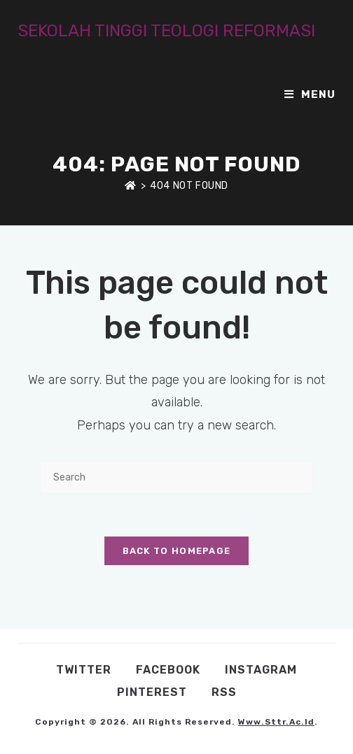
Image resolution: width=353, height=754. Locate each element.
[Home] (131, 186)
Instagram (261, 669)
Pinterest (152, 692)
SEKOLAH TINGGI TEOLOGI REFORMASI (166, 31)
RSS (224, 692)
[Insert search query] (176, 477)
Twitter (83, 669)
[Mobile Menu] (309, 94)
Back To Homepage (177, 551)
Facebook (168, 669)
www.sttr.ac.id (276, 722)
